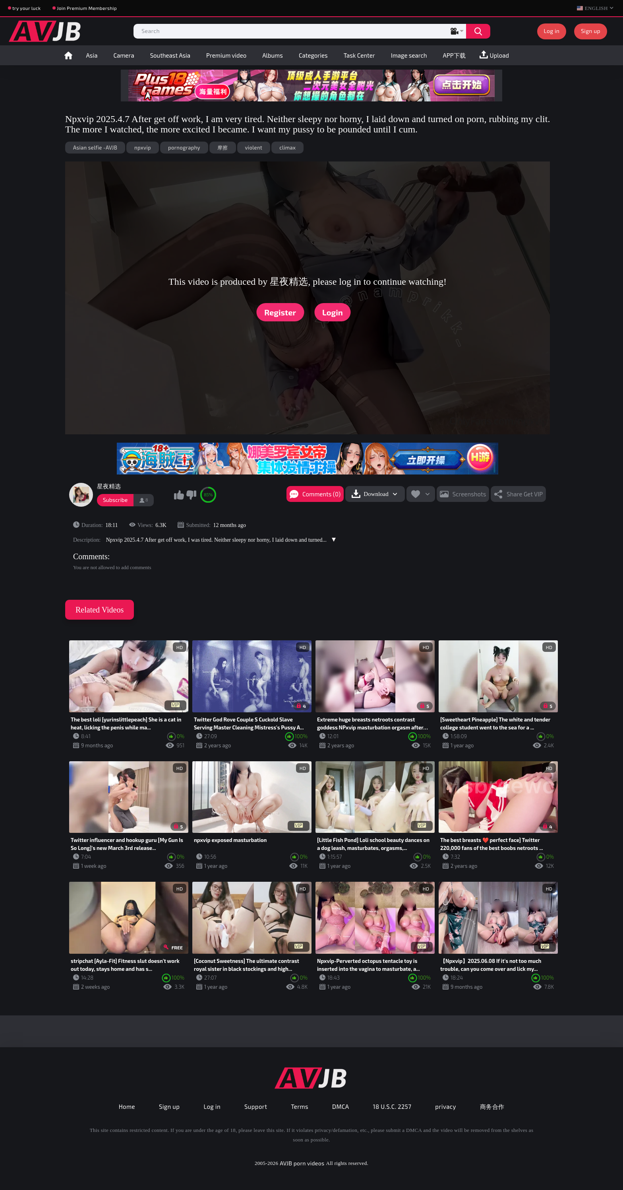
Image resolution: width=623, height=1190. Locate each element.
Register (280, 312)
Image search (409, 55)
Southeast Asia (170, 55)
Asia (92, 55)
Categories (313, 55)
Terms (299, 1106)
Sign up (590, 30)
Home (68, 55)
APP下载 (454, 55)
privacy (445, 1106)
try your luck (26, 8)
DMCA (340, 1106)
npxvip (142, 147)
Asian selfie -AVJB (95, 147)
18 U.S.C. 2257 (392, 1106)
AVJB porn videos (302, 1163)
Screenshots (469, 494)
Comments (90, 556)
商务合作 (492, 1106)
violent (254, 147)
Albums (272, 55)
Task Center (359, 55)
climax (287, 147)
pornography (184, 147)
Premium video (226, 55)
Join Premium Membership (87, 8)
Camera (123, 55)
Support (255, 1106)
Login (332, 312)
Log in (552, 30)
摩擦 (222, 147)
